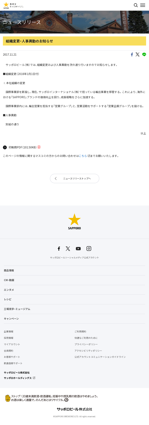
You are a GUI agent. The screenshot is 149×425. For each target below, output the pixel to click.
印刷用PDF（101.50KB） (23, 147)
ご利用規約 (80, 331)
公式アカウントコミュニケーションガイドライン (100, 357)
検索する (136, 5)
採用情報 (8, 338)
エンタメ (9, 290)
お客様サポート (12, 357)
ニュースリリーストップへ (77, 178)
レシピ (7, 299)
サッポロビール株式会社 (16, 372)
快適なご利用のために (86, 338)
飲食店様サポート (13, 363)
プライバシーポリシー (86, 344)
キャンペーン (11, 318)
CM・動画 (9, 280)
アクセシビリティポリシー (88, 350)
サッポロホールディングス (18, 378)
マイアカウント (12, 344)
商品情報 (9, 270)
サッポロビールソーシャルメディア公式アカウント (74, 257)
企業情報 (8, 331)
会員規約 (8, 350)
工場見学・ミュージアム (17, 309)
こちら (83, 156)
